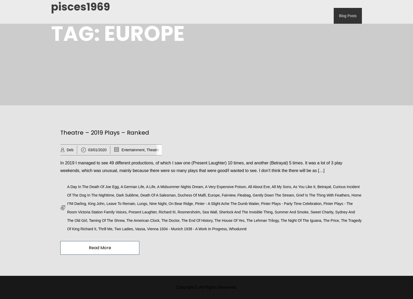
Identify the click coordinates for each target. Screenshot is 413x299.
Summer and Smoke (291, 212)
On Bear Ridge (181, 204)
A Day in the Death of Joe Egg (93, 187)
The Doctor (170, 220)
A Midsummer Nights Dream (180, 187)
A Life (150, 187)
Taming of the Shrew (106, 220)
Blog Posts (348, 16)
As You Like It (304, 187)
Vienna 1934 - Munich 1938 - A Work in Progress (187, 229)
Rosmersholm (189, 212)
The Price (331, 220)
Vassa (140, 229)
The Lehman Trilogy (262, 220)
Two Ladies (123, 229)
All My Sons (281, 187)
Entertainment (133, 150)
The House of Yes (229, 220)
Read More (100, 248)
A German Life (132, 187)
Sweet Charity (322, 212)
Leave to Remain (120, 204)
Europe (214, 195)
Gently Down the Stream (273, 195)
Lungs (142, 204)
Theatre (152, 150)
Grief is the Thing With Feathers (323, 195)
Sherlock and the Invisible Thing (246, 212)
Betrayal (324, 187)
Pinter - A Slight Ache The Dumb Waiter (227, 204)
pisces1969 (80, 7)
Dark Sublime (127, 195)
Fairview (228, 195)
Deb (70, 150)
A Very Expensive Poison (225, 187)
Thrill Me (105, 229)
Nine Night (157, 204)
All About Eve (259, 187)
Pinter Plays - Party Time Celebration (291, 204)
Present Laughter (143, 212)
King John (96, 204)
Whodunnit (238, 229)
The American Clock (142, 220)
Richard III (167, 212)
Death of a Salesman (158, 195)
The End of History (197, 220)
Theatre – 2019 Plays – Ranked (104, 133)
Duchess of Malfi (192, 195)
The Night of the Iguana (301, 220)
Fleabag (244, 195)
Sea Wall (209, 212)
